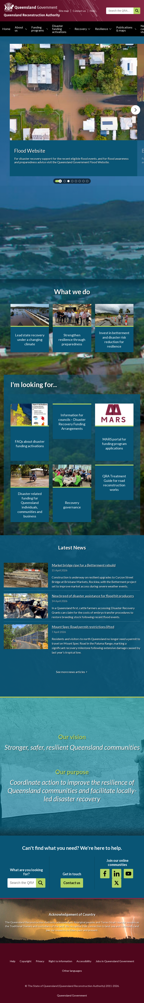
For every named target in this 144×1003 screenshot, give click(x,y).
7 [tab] (88, 182)
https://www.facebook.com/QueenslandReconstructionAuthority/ (105, 873)
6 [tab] (84, 182)
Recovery (81, 29)
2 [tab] (69, 182)
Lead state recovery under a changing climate (29, 339)
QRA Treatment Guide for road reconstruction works (114, 483)
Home (6, 29)
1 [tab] (65, 182)
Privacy (40, 961)
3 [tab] (73, 182)
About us (19, 28)
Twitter (116, 883)
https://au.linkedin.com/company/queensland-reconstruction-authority (116, 873)
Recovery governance (72, 505)
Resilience (101, 29)
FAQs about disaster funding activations (30, 443)
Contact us (79, 10)
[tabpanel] (73, 110)
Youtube (128, 873)
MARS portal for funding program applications (114, 443)
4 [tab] (77, 182)
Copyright (26, 961)
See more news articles (70, 672)
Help (92, 10)
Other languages (72, 970)
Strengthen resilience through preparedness (71, 339)
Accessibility (83, 961)
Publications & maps (124, 28)
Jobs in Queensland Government (115, 961)
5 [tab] (80, 182)
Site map (64, 10)
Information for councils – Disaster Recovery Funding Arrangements (72, 422)
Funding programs (37, 28)
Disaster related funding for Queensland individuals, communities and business (29, 505)
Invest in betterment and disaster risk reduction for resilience (114, 339)
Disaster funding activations (59, 29)
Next (135, 110)
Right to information (60, 961)
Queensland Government (72, 995)
